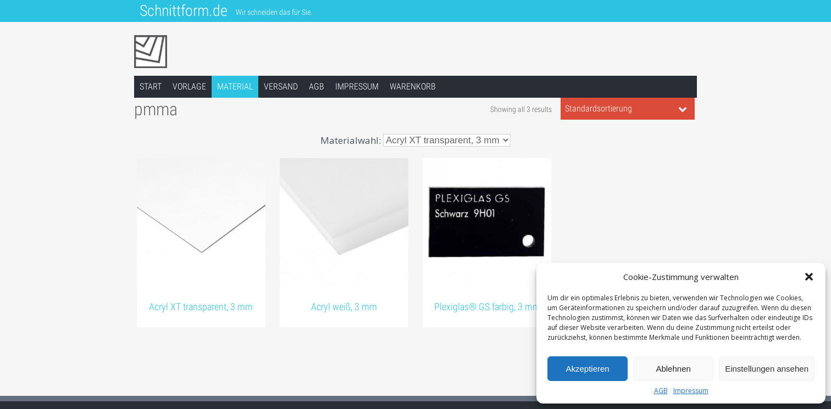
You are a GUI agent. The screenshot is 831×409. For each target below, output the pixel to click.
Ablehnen (673, 368)
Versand (281, 86)
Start (151, 86)
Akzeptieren (587, 368)
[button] (809, 276)
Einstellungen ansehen (766, 368)
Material (235, 86)
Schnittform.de (184, 11)
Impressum (690, 390)
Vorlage (189, 86)
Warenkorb (413, 86)
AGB (661, 390)
